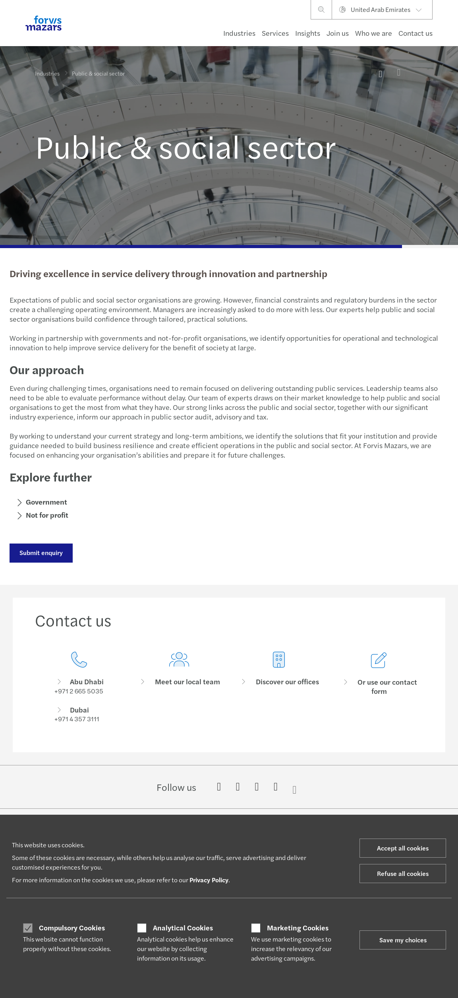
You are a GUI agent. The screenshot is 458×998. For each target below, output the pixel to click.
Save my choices (403, 939)
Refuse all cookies (403, 873)
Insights (307, 33)
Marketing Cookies (298, 927)
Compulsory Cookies (72, 927)
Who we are (373, 33)
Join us (338, 33)
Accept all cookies (403, 847)
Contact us (415, 33)
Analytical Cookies (183, 927)
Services (275, 33)
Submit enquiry (40, 552)
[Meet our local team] (179, 699)
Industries (239, 33)
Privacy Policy (208, 879)
